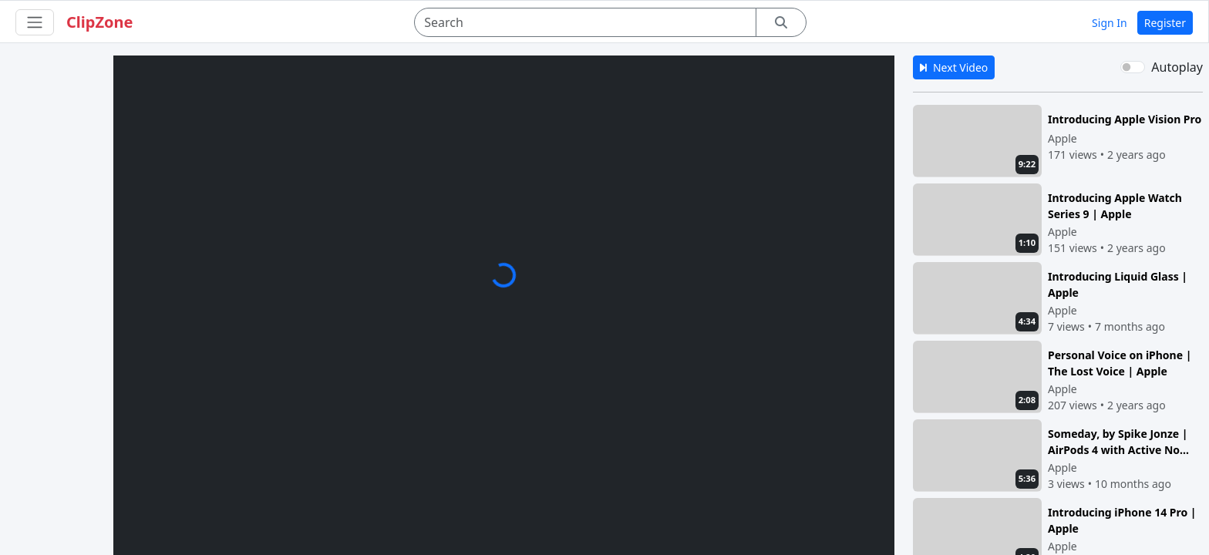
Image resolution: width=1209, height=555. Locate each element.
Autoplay (1177, 67)
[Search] (585, 22)
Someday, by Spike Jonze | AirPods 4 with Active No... (1118, 441)
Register (1165, 22)
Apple (1062, 138)
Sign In (1109, 22)
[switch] (1132, 67)
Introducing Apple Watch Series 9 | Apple (1115, 205)
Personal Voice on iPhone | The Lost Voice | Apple (1119, 363)
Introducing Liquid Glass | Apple (1117, 284)
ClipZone (99, 22)
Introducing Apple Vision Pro (1124, 119)
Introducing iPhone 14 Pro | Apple (1122, 520)
